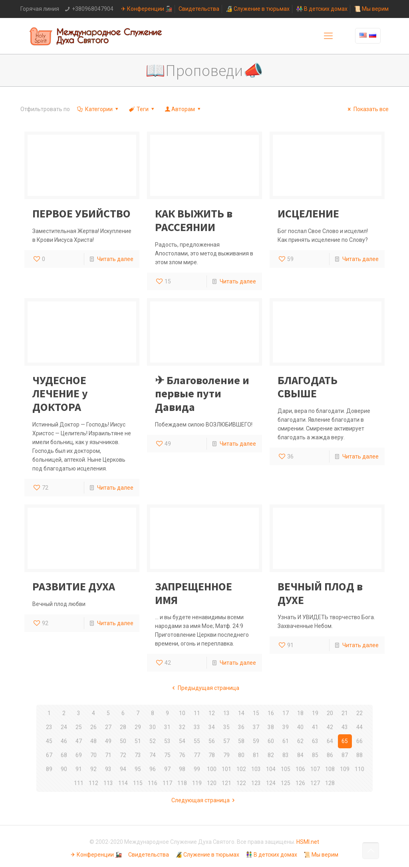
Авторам (183, 109)
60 (271, 741)
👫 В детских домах (321, 9)
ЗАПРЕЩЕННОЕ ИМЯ (193, 593)
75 (167, 755)
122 (241, 783)
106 (300, 769)
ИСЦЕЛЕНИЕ (308, 213)
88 (359, 755)
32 (182, 727)
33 (197, 727)
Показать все (367, 109)
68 (64, 755)
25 (78, 727)
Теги (142, 109)
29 (138, 727)
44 (359, 727)
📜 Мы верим (371, 9)
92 (93, 769)
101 (226, 769)
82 (271, 755)
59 (256, 741)
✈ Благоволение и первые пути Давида (202, 393)
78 (211, 755)
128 (330, 783)
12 (211, 713)
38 (271, 727)
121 (226, 783)
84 (300, 755)
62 (300, 741)
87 (344, 755)
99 (197, 769)
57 (226, 741)
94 (123, 769)
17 (285, 713)
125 (285, 783)
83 (285, 755)
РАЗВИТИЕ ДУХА (73, 586)
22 (359, 713)
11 (197, 713)
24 (64, 727)
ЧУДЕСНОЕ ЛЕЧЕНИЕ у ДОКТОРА (60, 393)
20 (330, 713)
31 (167, 727)
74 (152, 755)
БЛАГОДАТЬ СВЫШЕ (308, 387)
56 (211, 741)
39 (285, 727)
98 (182, 769)
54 (182, 741)
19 (315, 713)
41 (315, 727)
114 (123, 783)
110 (359, 769)
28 (123, 727)
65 (344, 741)
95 (138, 769)
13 (226, 713)
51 (138, 741)
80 (241, 755)
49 (108, 741)
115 (138, 783)
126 (300, 783)
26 (93, 727)
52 (152, 741)
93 (108, 769)
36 (241, 727)
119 (197, 783)
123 (256, 783)
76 (182, 755)
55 (197, 741)
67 (49, 755)
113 (108, 783)
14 (241, 713)
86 (330, 755)
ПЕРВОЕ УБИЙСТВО (81, 213)
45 (49, 741)
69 (78, 755)
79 (226, 755)
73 (138, 755)
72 (123, 755)
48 (93, 741)
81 (256, 755)
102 (241, 769)
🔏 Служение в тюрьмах (258, 9)
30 (152, 727)
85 (315, 755)
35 (226, 727)
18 (300, 713)
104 (271, 769)
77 (197, 755)
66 (359, 741)
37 (256, 727)
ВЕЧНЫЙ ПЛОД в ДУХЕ (320, 593)
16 (271, 713)
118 (182, 783)
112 (93, 783)
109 (344, 769)
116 (152, 783)
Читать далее (115, 259)
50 (123, 741)
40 (300, 727)
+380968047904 (92, 9)
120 (211, 783)
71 (108, 755)
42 (330, 727)
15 (256, 713)
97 (167, 769)
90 (64, 769)
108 (330, 769)
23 (49, 727)
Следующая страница (204, 800)
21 (344, 713)
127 (315, 783)
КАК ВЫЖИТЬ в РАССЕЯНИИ (193, 220)
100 (211, 769)
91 (78, 769)
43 (344, 727)
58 (241, 741)
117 (167, 783)
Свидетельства (199, 9)
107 (315, 769)
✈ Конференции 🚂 (146, 9)
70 (93, 755)
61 (285, 741)
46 (64, 741)
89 (49, 769)
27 (108, 727)
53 (167, 741)
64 (330, 741)
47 (78, 741)
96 (152, 769)
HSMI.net (307, 842)
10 (182, 713)
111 (78, 783)
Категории (98, 109)
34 (211, 727)
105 (285, 769)
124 (271, 783)
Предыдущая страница (204, 688)
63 (315, 741)
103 (256, 769)
